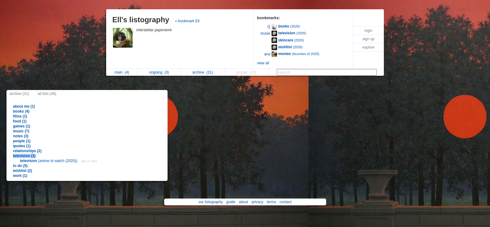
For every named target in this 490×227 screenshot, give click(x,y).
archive (202, 72)
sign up (369, 39)
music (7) (21, 131)
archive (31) (19, 94)
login (368, 30)
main (121, 72)
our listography (210, 202)
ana (267, 54)
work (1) (20, 175)
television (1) (24, 156)
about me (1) (24, 106)
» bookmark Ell (187, 21)
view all (263, 63)
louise (265, 33)
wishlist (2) (22, 171)
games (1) (21, 126)
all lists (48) (47, 94)
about (243, 202)
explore (368, 47)
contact (286, 202)
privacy (257, 202)
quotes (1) (22, 146)
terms (271, 202)
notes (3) (20, 136)
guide (230, 202)
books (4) (21, 111)
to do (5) (20, 166)
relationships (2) (27, 151)
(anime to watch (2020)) (49, 161)
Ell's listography (140, 19)
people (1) (22, 141)
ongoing (159, 72)
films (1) (20, 116)
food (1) (20, 121)
